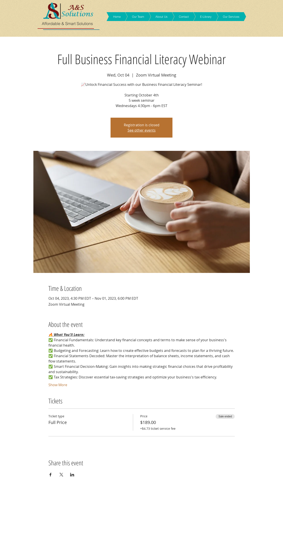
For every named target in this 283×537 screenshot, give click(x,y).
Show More (57, 384)
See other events (142, 130)
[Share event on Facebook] (50, 474)
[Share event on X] (61, 474)
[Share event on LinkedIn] (72, 474)
